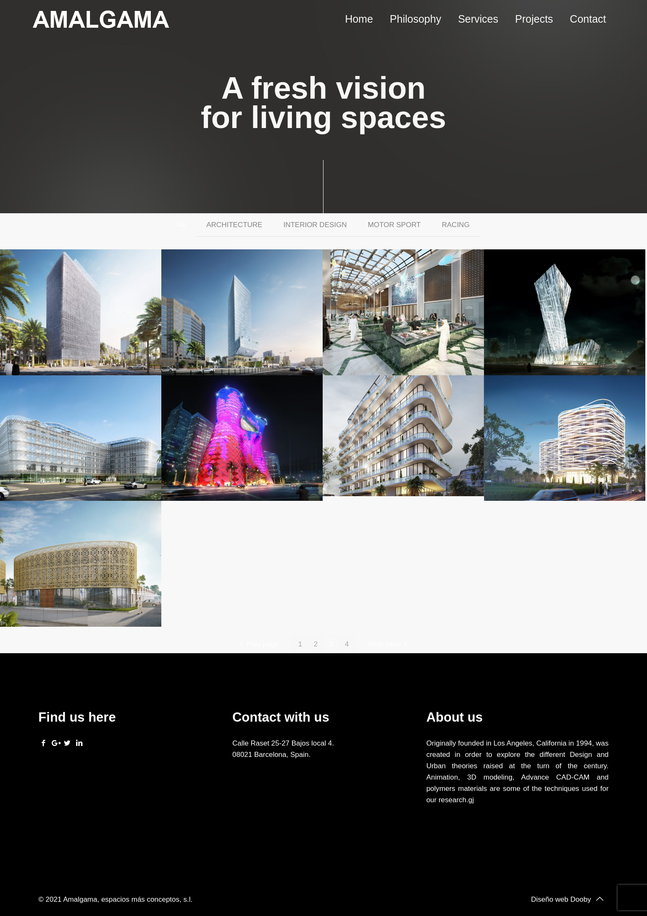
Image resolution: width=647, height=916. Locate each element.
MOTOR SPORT (394, 225)
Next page (389, 644)
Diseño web (549, 899)
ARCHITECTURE (234, 225)
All (181, 225)
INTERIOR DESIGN (315, 225)
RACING (456, 225)
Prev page (257, 644)
